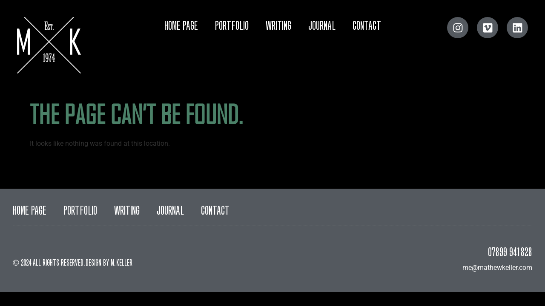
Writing (278, 27)
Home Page (181, 27)
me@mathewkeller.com (497, 268)
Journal (322, 27)
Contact (367, 27)
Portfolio (232, 27)
